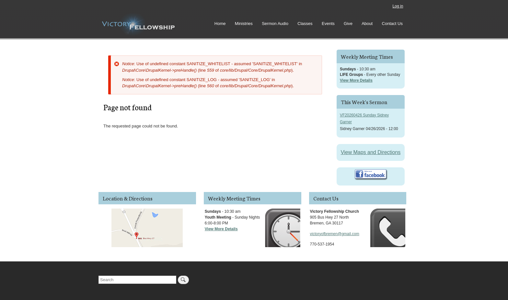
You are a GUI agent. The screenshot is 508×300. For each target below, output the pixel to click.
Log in (397, 6)
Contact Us (392, 23)
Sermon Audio (275, 23)
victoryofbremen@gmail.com (334, 234)
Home (220, 23)
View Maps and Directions (371, 152)
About (367, 23)
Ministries (244, 23)
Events (328, 23)
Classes (304, 23)
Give (348, 23)
